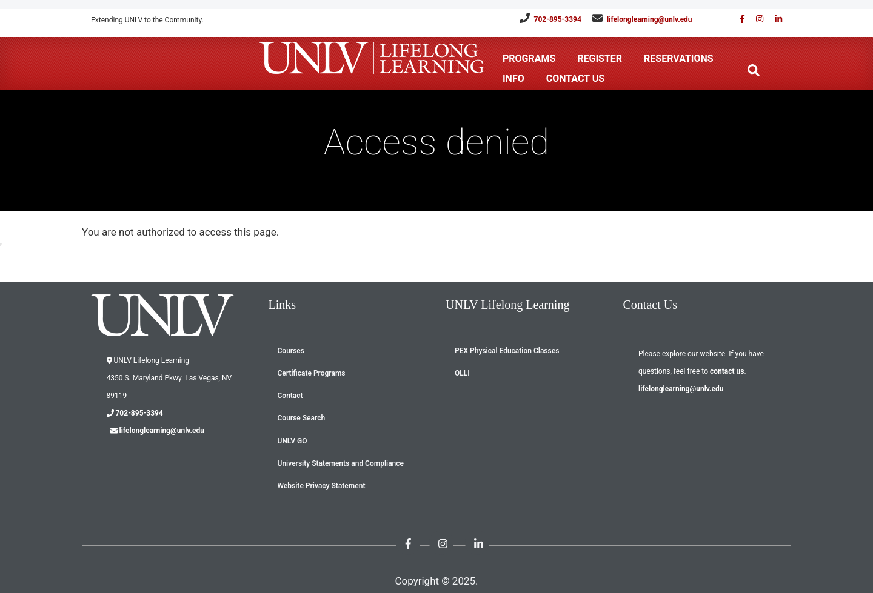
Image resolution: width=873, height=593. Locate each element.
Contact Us (575, 78)
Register (599, 58)
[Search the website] (754, 70)
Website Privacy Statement (322, 486)
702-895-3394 (557, 19)
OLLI (462, 373)
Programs (529, 58)
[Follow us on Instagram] (755, 19)
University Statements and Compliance (341, 463)
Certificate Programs (312, 373)
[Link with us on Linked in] (774, 19)
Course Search (302, 418)
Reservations (679, 58)
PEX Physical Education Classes (507, 350)
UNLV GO (292, 441)
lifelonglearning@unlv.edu (649, 19)
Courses (291, 350)
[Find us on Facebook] (738, 19)
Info (513, 78)
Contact (290, 395)
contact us (727, 371)
